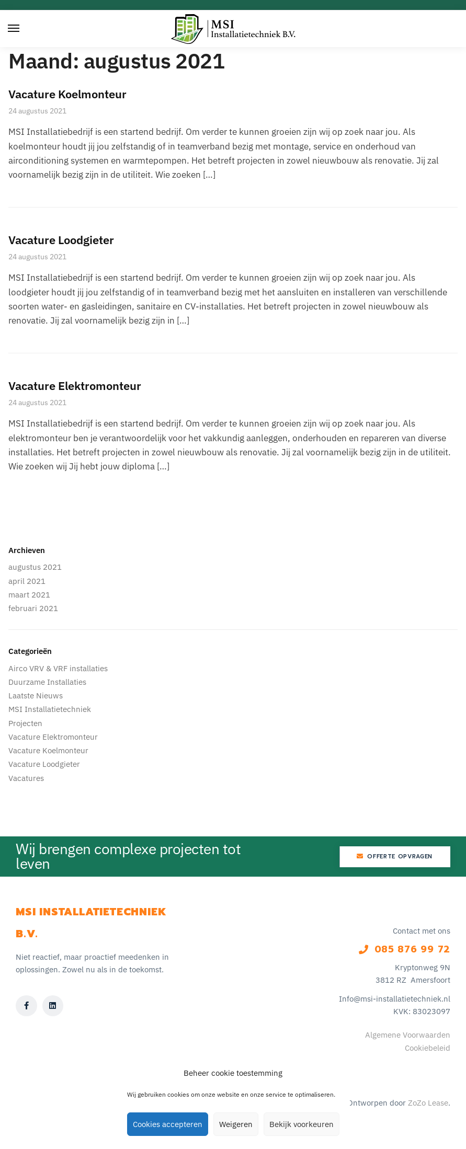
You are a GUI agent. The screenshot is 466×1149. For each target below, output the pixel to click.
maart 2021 (29, 595)
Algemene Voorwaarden (407, 1035)
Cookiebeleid (427, 1048)
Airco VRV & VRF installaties (58, 668)
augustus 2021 (35, 567)
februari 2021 (33, 608)
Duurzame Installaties (47, 682)
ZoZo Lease (428, 1103)
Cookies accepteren (167, 1124)
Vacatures (26, 778)
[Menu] (23, 29)
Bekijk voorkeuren (301, 1124)
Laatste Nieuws (35, 695)
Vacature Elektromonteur (74, 385)
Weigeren (236, 1124)
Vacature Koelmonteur (67, 93)
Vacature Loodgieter (61, 239)
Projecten (25, 723)
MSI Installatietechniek (49, 709)
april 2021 (27, 581)
